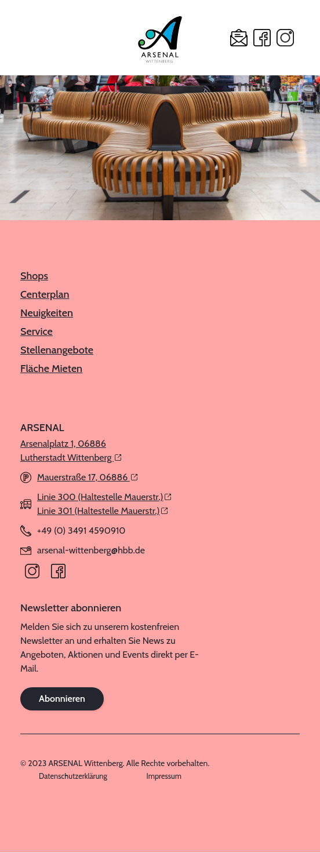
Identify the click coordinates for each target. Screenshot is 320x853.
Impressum (164, 776)
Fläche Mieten (51, 368)
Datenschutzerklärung (73, 776)
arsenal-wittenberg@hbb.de (91, 550)
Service (36, 331)
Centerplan (44, 294)
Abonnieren (62, 698)
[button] (29, 37)
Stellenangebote (56, 350)
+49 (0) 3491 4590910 (81, 530)
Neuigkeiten (46, 313)
